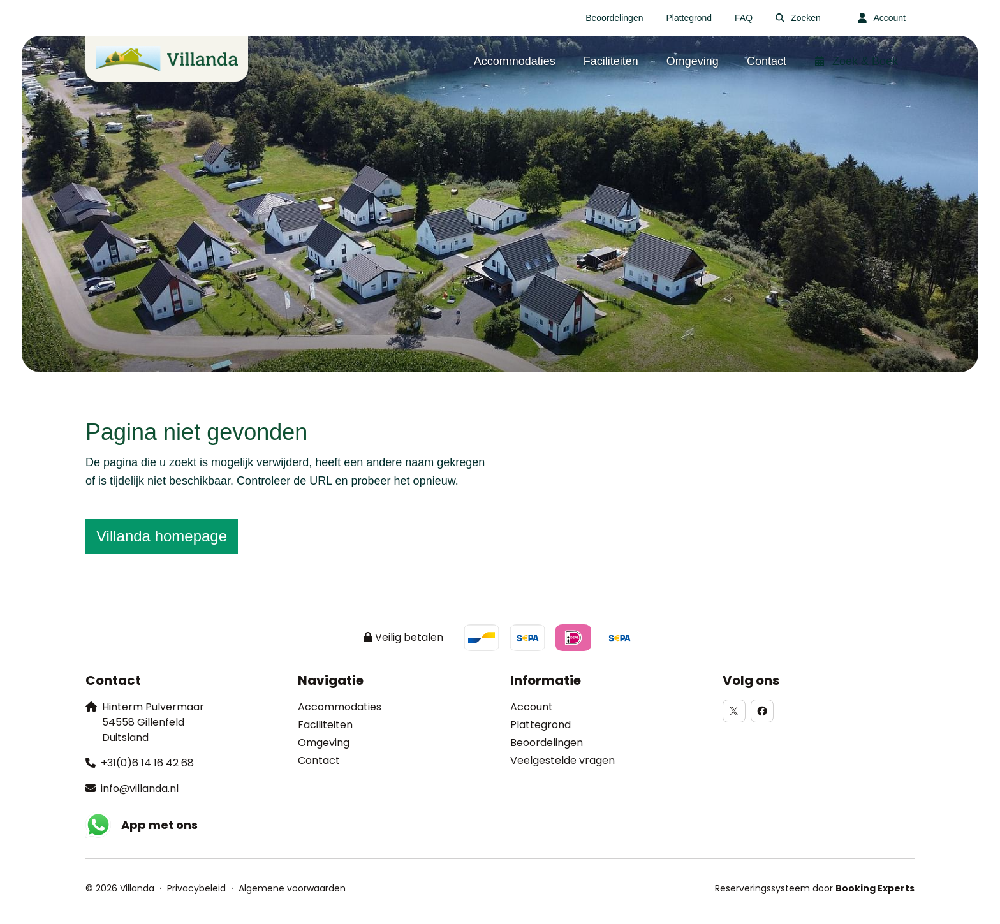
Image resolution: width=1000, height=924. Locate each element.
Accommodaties (339, 707)
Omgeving (323, 742)
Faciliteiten (325, 724)
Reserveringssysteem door (815, 888)
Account (531, 707)
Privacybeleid (196, 888)
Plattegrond (540, 724)
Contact (319, 760)
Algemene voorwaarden (292, 888)
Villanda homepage (161, 536)
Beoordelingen (546, 742)
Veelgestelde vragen (562, 760)
